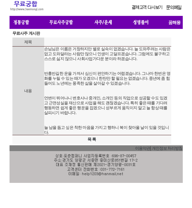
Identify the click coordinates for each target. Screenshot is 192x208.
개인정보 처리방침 (167, 148)
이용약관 (142, 148)
